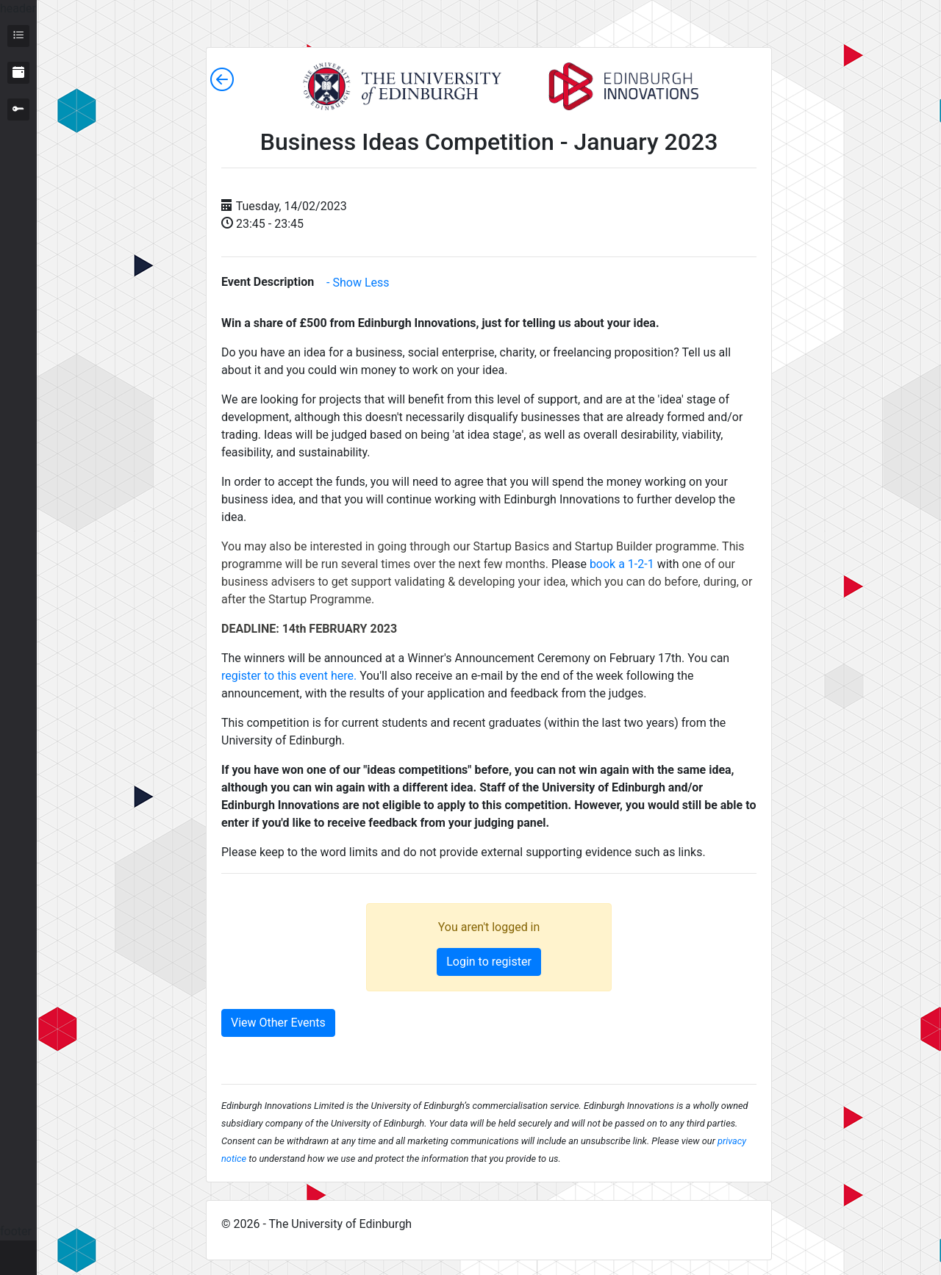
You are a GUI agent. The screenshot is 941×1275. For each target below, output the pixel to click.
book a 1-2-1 (622, 564)
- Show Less (357, 283)
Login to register (489, 962)
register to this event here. (289, 676)
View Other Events (278, 1023)
